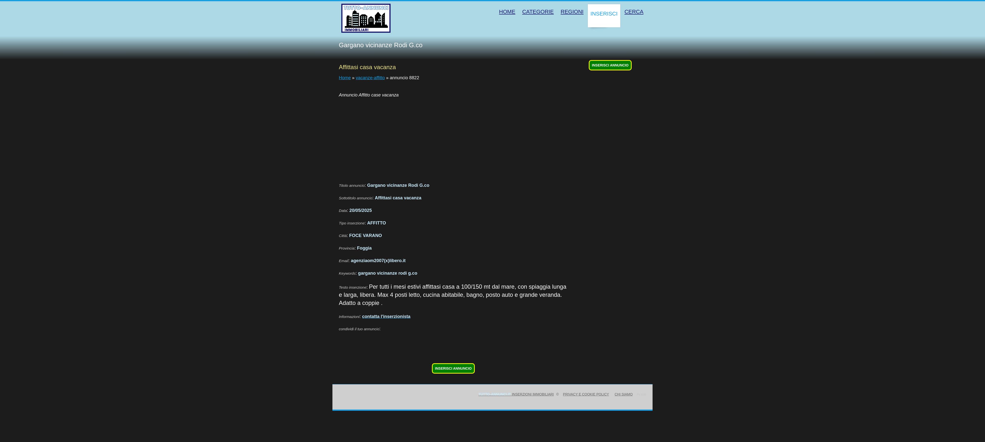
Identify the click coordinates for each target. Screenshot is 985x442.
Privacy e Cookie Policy (586, 394)
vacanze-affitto (370, 77)
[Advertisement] (453, 137)
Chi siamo (624, 394)
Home (345, 77)
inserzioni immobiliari (516, 394)
